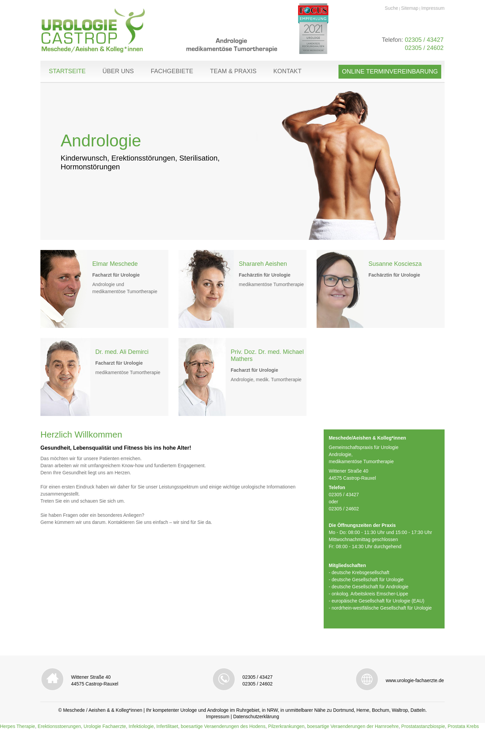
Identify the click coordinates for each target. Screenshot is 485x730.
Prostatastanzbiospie (423, 726)
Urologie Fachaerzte (105, 726)
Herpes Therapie (17, 726)
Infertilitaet (167, 726)
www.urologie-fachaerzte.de (415, 680)
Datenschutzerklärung (256, 716)
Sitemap (409, 8)
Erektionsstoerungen (59, 726)
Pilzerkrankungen (286, 726)
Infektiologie (141, 726)
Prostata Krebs (463, 726)
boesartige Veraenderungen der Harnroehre (353, 726)
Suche (391, 8)
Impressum (433, 8)
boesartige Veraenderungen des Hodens (223, 726)
